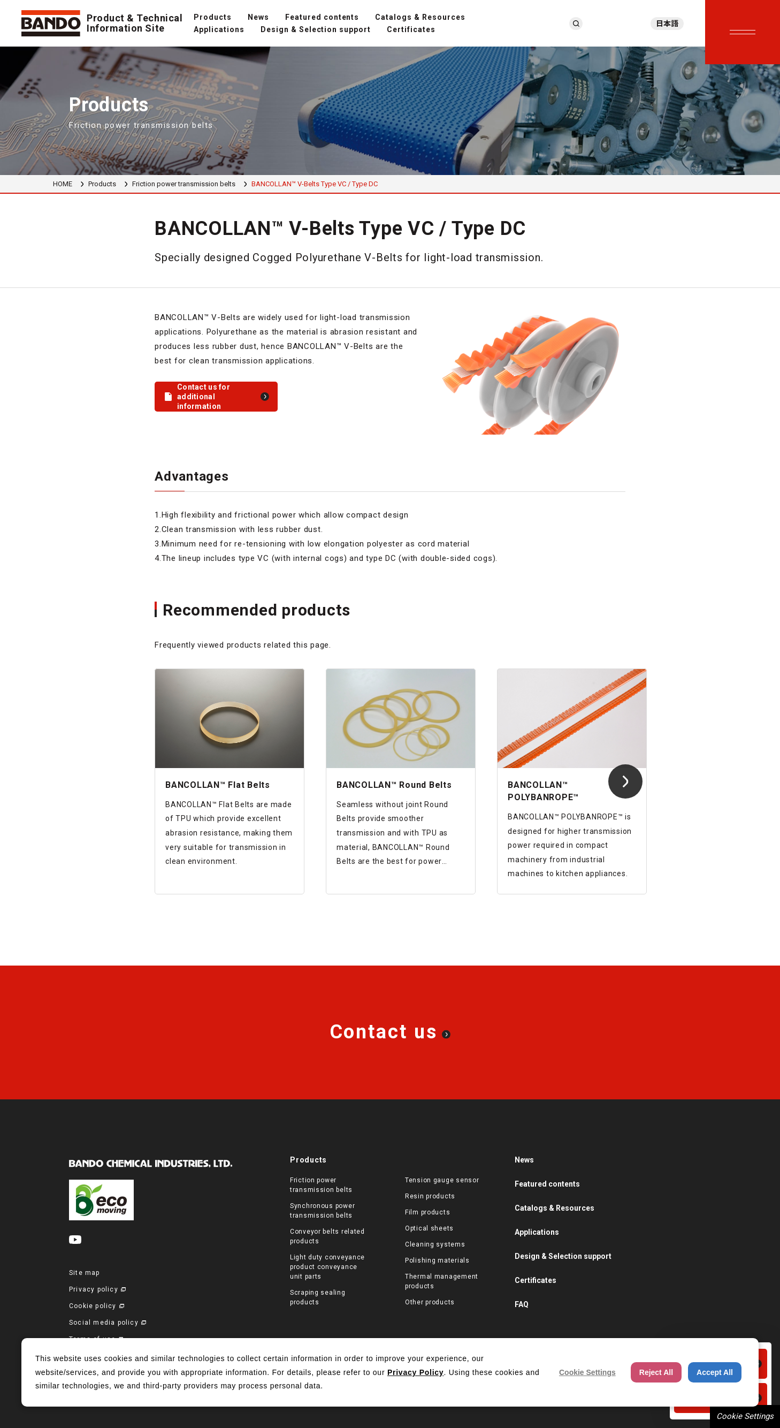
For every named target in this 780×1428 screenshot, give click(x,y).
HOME (62, 184)
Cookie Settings (745, 1416)
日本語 (667, 23)
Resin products (430, 1196)
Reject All (656, 1372)
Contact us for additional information (203, 397)
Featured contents (322, 17)
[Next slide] (625, 781)
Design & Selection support (316, 29)
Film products (427, 1212)
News (258, 17)
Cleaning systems (435, 1244)
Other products (430, 1302)
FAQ (522, 1304)
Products (213, 17)
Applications (219, 29)
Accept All (715, 1372)
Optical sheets (429, 1228)
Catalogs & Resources (420, 17)
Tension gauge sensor (442, 1180)
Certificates (411, 29)
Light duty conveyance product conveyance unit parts (327, 1267)
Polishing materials (437, 1260)
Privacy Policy (415, 1372)
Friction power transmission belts (183, 184)
